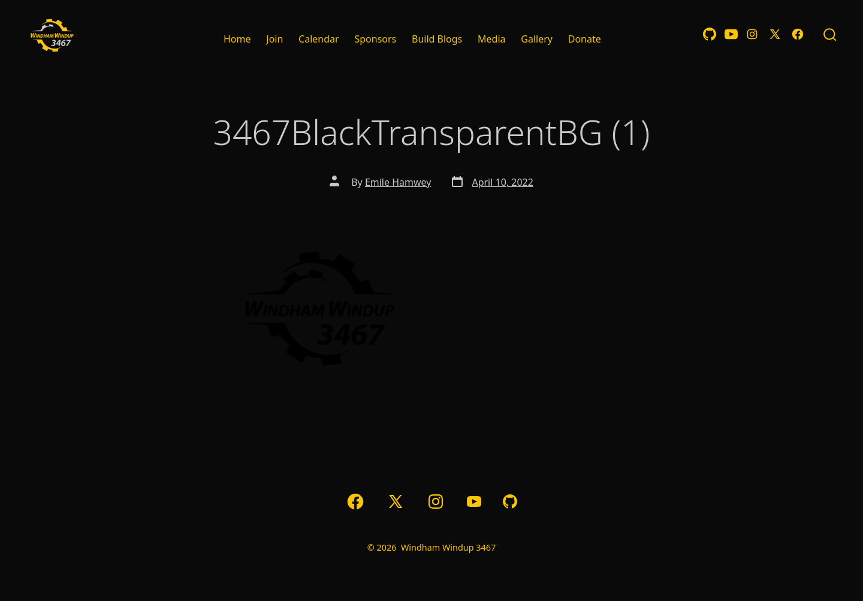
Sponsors (375, 39)
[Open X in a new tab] (775, 34)
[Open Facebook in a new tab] (798, 34)
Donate (584, 39)
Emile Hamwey (398, 182)
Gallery (537, 39)
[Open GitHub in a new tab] (709, 34)
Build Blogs (437, 39)
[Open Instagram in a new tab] (752, 34)
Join (274, 39)
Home (237, 39)
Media (491, 39)
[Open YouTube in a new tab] (731, 34)
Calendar (318, 39)
